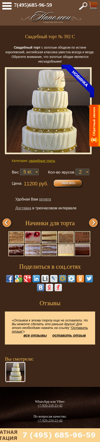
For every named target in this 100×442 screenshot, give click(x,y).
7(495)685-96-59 (33, 5)
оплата (45, 199)
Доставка (23, 208)
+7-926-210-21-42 (49, 405)
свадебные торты (42, 161)
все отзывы (35, 335)
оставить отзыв (69, 335)
